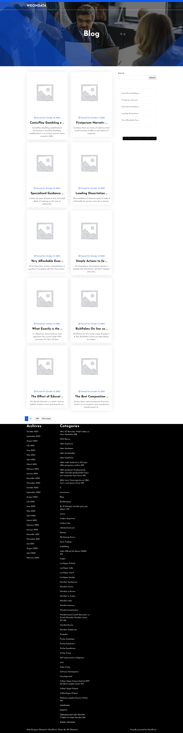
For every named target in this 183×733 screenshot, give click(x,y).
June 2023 (31, 450)
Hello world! (150, 138)
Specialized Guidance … (47, 193)
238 (37, 419)
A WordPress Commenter (133, 138)
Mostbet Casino (66, 587)
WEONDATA (36, 5)
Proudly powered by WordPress (143, 730)
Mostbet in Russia (67, 591)
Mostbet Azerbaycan (68, 582)
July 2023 (31, 446)
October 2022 (32, 488)
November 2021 (33, 539)
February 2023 (33, 469)
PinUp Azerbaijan (67, 639)
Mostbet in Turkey (67, 596)
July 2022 (31, 502)
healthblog (64, 547)
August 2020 (32, 548)
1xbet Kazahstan (67, 458)
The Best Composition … (91, 396)
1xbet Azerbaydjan (67, 453)
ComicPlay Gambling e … (47, 122)
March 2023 (32, 464)
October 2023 (32, 432)
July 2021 (30, 544)
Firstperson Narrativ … (91, 122)
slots (62, 662)
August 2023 (32, 441)
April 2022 (31, 516)
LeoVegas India (66, 568)
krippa (62, 559)
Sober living (65, 667)
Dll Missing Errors (67, 537)
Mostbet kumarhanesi (69, 610)
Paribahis (64, 634)
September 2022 (33, 492)
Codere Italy (65, 523)
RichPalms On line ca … (92, 328)
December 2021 (33, 534)
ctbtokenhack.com (67, 528)
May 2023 (31, 455)
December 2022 (33, 478)
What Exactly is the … (47, 328)
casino (62, 514)
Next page (46, 419)
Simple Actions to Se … (91, 261)
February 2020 (33, 558)
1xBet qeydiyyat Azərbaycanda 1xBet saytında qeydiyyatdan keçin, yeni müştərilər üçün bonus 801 (74, 473)
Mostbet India (66, 601)
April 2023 (31, 460)
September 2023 (33, 436)
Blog (62, 497)
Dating (63, 533)
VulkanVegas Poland (68, 693)
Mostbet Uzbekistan (68, 630)
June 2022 (31, 506)
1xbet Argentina (66, 444)
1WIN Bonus (65, 439)
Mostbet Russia (66, 625)
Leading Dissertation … (91, 193)
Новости (63, 710)
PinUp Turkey (65, 653)
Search (121, 73)
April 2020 (31, 553)
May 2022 (31, 511)
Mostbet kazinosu (67, 605)
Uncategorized (66, 676)
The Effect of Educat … (47, 396)
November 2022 (33, 483)
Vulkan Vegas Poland (69, 689)
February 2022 (33, 525)
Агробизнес (65, 705)
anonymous (65, 492)
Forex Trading (65, 542)
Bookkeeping (65, 502)
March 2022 (32, 520)
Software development (69, 672)
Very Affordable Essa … (47, 261)
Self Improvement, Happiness (72, 658)
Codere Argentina (67, 519)
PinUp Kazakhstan (68, 648)
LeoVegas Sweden (67, 577)
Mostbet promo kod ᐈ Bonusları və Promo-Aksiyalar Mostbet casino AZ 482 (74, 617)
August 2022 (32, 497)
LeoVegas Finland (67, 563)
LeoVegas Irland (67, 573)
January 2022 (32, 530)
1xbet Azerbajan (66, 448)
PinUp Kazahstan (67, 644)
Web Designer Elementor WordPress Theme (45, 730)
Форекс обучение (67, 722)
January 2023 (32, 474)
